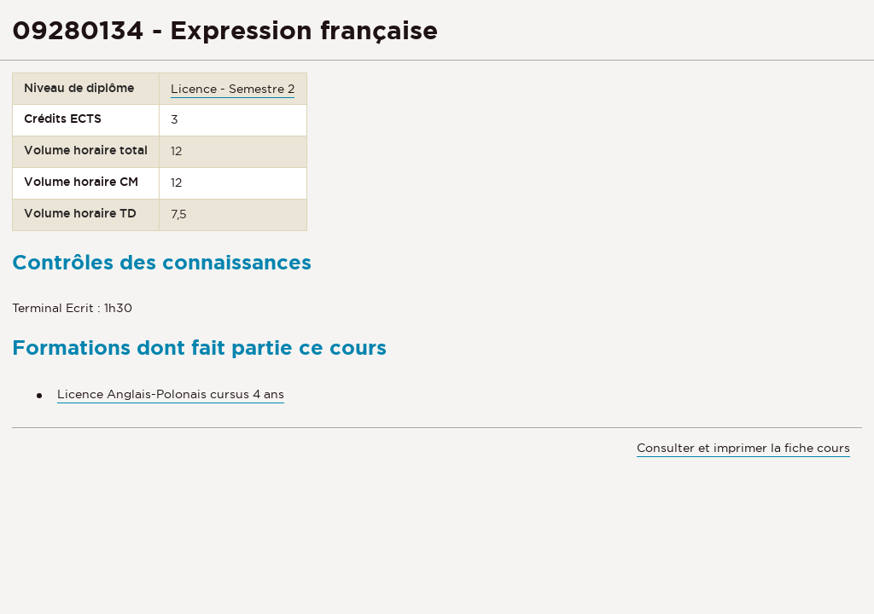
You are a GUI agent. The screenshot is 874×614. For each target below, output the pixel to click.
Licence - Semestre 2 (232, 89)
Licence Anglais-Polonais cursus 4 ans (170, 394)
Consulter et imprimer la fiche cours (743, 448)
